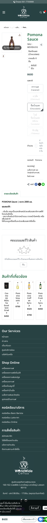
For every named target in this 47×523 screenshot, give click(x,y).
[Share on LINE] (43, 184)
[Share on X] (39, 184)
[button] (40, 12)
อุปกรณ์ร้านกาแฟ (9, 399)
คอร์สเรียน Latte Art (10, 417)
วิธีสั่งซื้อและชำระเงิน (10, 440)
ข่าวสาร (5, 341)
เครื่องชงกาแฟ (8, 368)
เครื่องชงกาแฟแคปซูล (11, 377)
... (12, 27)
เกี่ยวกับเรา (6, 345)
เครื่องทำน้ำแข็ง (8, 390)
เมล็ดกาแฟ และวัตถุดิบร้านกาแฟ (33, 171)
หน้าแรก (6, 27)
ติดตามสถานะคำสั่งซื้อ (11, 449)
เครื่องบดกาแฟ (8, 381)
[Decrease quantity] (35, 146)
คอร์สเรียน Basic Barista (12, 413)
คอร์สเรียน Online (9, 422)
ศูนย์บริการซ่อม (8, 350)
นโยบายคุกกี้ (6, 511)
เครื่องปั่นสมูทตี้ (8, 386)
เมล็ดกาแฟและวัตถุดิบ (11, 394)
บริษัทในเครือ (7, 354)
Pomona (38, 160)
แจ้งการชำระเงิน (8, 444)
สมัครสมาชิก (7, 436)
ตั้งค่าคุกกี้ (35, 508)
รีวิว (23, 265)
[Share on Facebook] (36, 184)
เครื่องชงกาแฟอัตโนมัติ (11, 372)
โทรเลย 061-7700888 (25, 1)
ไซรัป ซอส (30, 176)
